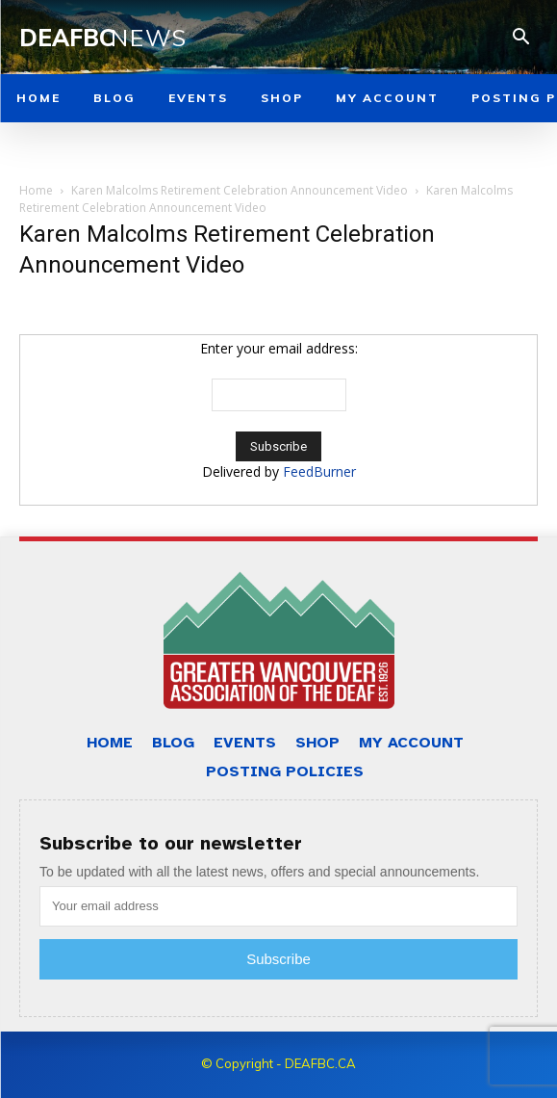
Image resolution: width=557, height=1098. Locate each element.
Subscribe (278, 959)
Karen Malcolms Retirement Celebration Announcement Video (239, 190)
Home (36, 190)
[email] (278, 906)
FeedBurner (319, 471)
